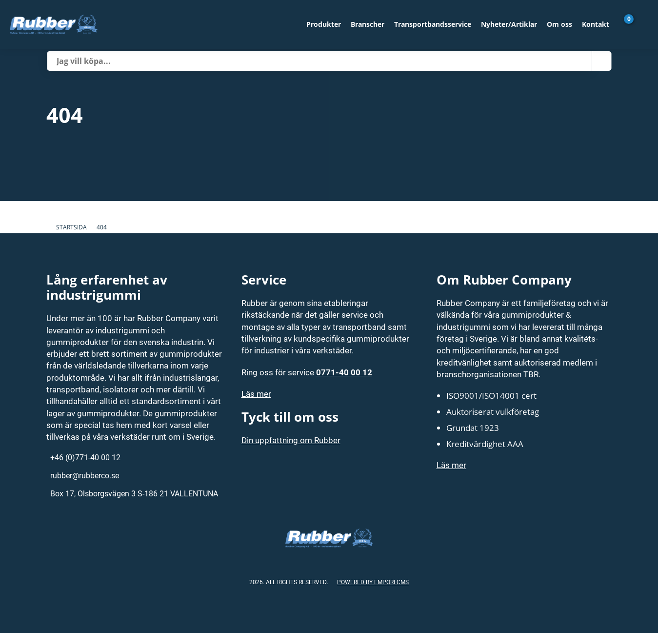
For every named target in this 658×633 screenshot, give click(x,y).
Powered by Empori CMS (373, 582)
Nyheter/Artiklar (509, 24)
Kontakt (595, 24)
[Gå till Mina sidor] (643, 24)
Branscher (367, 24)
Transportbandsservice (432, 24)
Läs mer (256, 393)
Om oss (559, 24)
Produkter (323, 24)
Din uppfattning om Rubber (290, 440)
